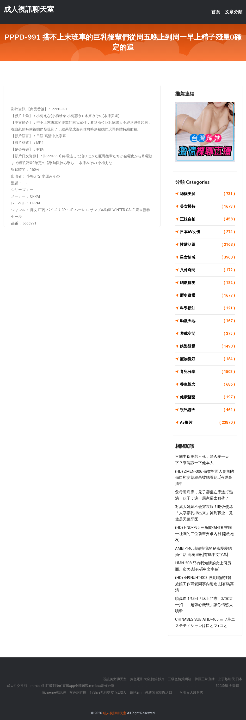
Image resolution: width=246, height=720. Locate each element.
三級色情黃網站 (179, 679)
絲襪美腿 (207, 193)
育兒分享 (207, 371)
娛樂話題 (207, 346)
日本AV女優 (207, 232)
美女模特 (207, 206)
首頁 (215, 12)
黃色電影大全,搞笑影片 (147, 679)
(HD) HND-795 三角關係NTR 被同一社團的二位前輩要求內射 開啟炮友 (204, 533)
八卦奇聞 (207, 270)
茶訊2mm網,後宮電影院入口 (151, 692)
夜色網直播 (77, 692)
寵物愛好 (207, 359)
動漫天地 (207, 321)
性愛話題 (207, 244)
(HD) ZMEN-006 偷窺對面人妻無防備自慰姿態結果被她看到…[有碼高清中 (204, 477)
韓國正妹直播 (205, 679)
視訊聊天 (207, 410)
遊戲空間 (207, 333)
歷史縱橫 (207, 295)
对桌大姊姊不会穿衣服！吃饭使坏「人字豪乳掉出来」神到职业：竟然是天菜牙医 (204, 512)
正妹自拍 (207, 219)
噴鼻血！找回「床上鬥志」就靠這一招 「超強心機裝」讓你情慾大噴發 (204, 604)
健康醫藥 (207, 397)
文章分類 (233, 12)
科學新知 (207, 308)
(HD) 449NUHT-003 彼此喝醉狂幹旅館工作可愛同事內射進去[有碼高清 (204, 583)
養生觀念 (207, 384)
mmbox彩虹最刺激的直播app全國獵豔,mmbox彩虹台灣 (72, 686)
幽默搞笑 (207, 282)
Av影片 (207, 422)
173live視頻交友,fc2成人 (108, 692)
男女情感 (207, 257)
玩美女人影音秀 (191, 692)
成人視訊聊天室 (29, 9)
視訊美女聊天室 (115, 679)
